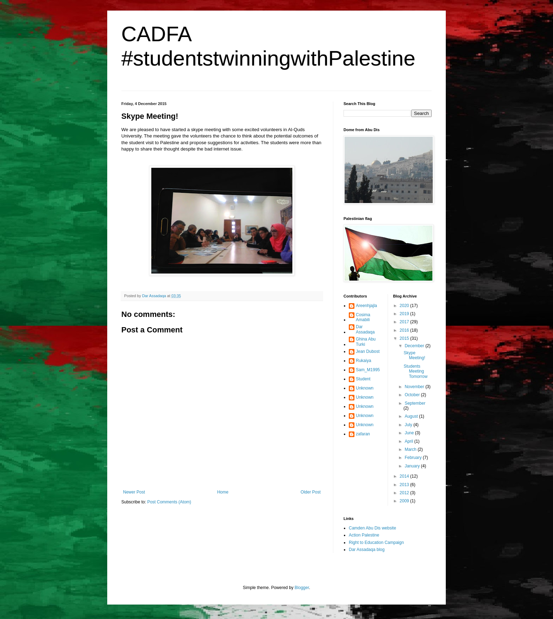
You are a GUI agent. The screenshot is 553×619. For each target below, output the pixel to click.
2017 (405, 321)
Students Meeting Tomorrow (415, 371)
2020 (405, 305)
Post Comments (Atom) (169, 502)
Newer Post (134, 492)
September (415, 403)
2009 (405, 500)
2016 (405, 330)
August (412, 416)
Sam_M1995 (368, 369)
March (411, 449)
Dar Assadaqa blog (366, 549)
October (413, 394)
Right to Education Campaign (376, 542)
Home (223, 492)
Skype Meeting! (414, 355)
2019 (405, 313)
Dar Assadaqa (365, 329)
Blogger (301, 587)
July (409, 424)
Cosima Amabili (363, 317)
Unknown (364, 388)
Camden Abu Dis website (372, 528)
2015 (405, 338)
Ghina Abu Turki (366, 342)
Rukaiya (363, 360)
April (409, 441)
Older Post (310, 492)
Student (363, 378)
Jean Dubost (367, 351)
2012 (405, 492)
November (415, 386)
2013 (405, 484)
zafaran (363, 433)
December (415, 345)
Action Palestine (364, 535)
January (413, 466)
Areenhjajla (366, 305)
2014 (405, 476)
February (414, 457)
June (410, 432)
